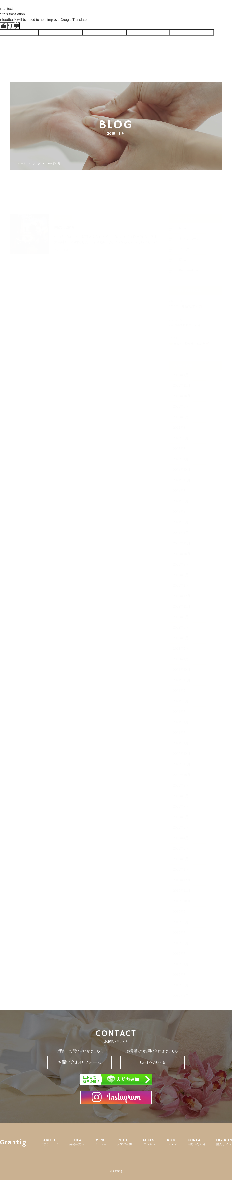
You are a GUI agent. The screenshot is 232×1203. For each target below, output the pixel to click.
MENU (104, 23)
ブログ (36, 163)
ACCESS (140, 20)
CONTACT (180, 23)
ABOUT (68, 23)
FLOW (86, 23)
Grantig (24, 21)
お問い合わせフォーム (79, 1062)
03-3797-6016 (152, 1062)
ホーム (22, 163)
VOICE (121, 23)
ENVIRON (204, 20)
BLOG (160, 20)
